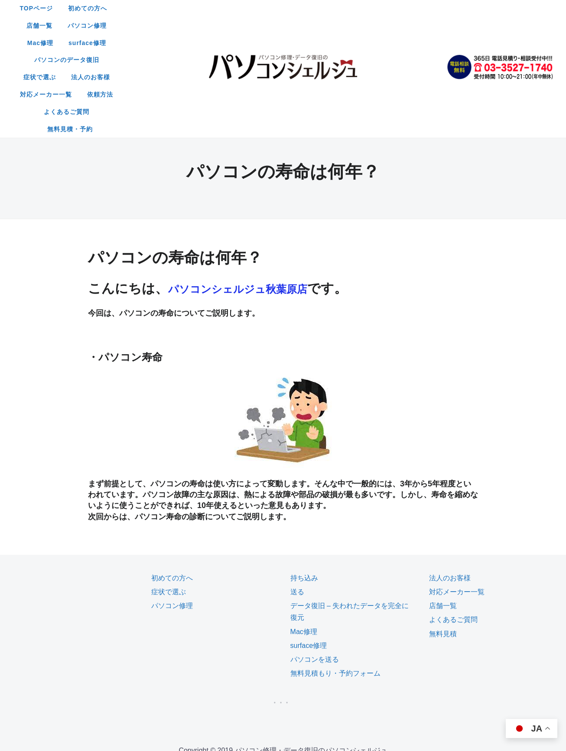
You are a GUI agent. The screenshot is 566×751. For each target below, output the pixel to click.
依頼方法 (407, 25)
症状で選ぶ (241, 25)
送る (297, 505)
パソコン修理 (304, 8)
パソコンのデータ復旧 (177, 25)
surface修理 (399, 8)
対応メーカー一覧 (353, 25)
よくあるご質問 (256, 42)
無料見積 (443, 547)
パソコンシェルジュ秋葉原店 (254, 202)
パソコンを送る (314, 573)
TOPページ (158, 8)
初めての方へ (208, 8)
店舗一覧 (257, 8)
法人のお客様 (292, 25)
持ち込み (304, 491)
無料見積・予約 (316, 42)
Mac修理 (352, 8)
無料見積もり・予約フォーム (335, 587)
